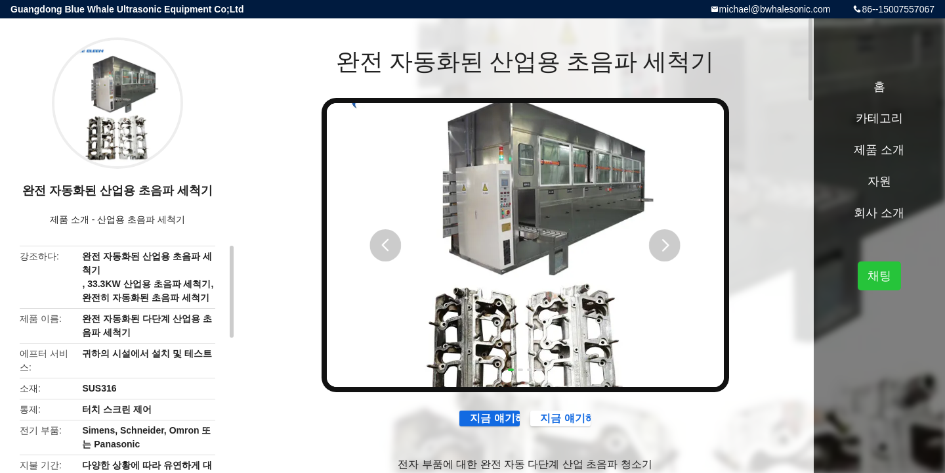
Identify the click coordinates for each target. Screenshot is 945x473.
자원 (879, 181)
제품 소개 (69, 219)
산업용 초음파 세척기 (141, 219)
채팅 (879, 275)
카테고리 (879, 118)
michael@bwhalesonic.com (775, 9)
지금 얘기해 (460, 424)
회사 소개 (879, 212)
